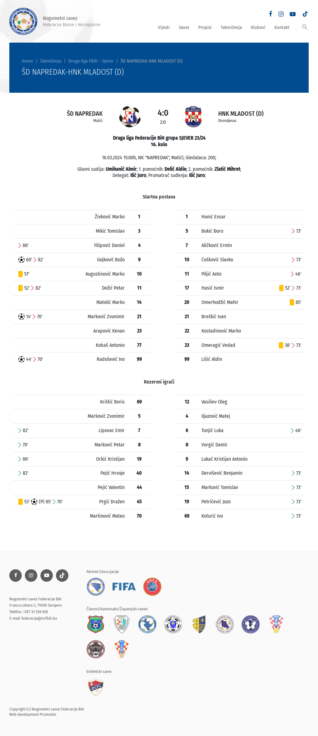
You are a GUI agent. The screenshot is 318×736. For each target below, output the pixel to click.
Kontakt (281, 27)
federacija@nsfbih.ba (39, 618)
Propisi (205, 27)
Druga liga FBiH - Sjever (90, 61)
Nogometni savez (54, 21)
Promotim (48, 714)
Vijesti (164, 27)
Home (27, 61)
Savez (184, 27)
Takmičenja (231, 27)
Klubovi (258, 27)
